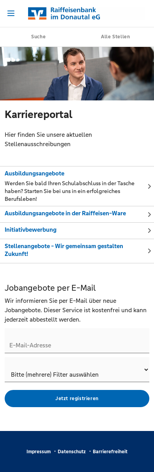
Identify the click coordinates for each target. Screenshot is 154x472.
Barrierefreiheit (110, 452)
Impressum (39, 452)
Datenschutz (72, 452)
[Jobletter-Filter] (77, 369)
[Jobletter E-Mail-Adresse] (77, 340)
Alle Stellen (115, 37)
